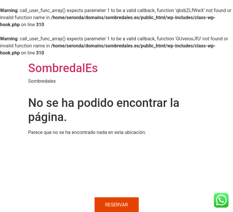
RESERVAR (116, 205)
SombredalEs (63, 68)
